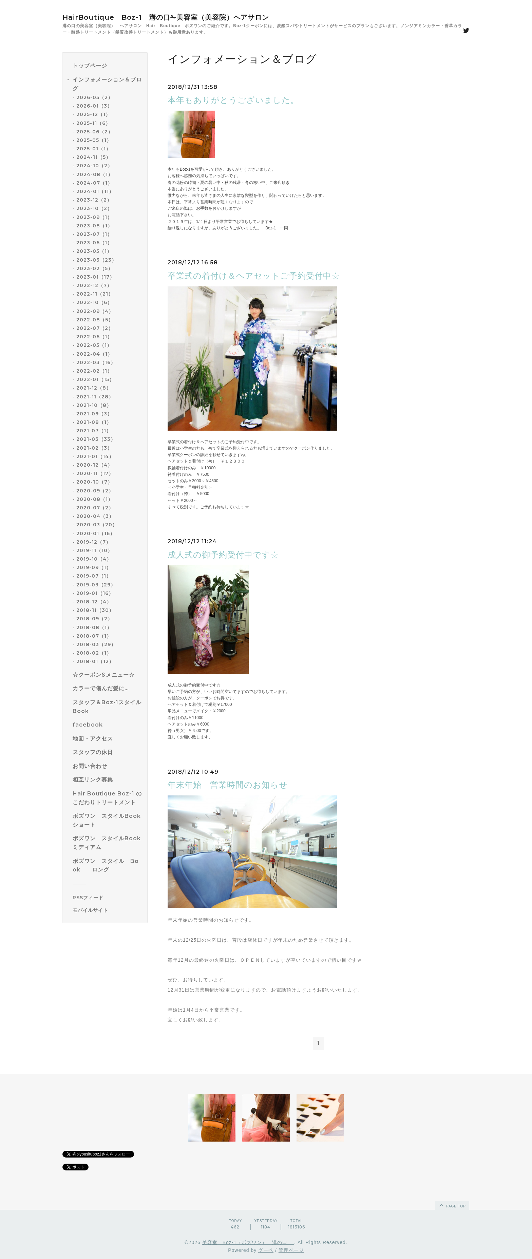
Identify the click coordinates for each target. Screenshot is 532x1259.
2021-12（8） (93, 388)
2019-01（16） (95, 593)
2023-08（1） (94, 226)
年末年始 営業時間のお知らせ (228, 785)
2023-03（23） (96, 260)
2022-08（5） (94, 320)
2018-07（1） (94, 636)
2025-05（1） (94, 140)
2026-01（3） (94, 106)
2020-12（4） (94, 465)
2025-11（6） (93, 123)
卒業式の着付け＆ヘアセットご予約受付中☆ (254, 276)
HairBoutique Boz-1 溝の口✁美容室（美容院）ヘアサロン (165, 17)
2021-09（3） (94, 414)
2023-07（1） (94, 234)
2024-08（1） (94, 174)
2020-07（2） (95, 508)
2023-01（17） (95, 277)
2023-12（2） (94, 200)
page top (452, 1205)
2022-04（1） (94, 354)
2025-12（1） (93, 114)
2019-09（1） (93, 567)
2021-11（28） (95, 397)
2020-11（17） (95, 473)
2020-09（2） (95, 491)
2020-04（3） (95, 516)
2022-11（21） (94, 294)
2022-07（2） (94, 328)
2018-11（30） (95, 610)
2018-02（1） (94, 653)
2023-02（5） (94, 268)
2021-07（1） (93, 431)
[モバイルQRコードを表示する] (107, 910)
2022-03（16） (96, 362)
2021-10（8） (94, 405)
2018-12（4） (94, 602)
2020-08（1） (94, 499)
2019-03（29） (96, 585)
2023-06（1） (94, 243)
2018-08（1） (94, 627)
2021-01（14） (95, 456)
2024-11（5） (93, 157)
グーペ (265, 1250)
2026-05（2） (94, 97)
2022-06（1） (94, 337)
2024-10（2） (94, 166)
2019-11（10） (94, 550)
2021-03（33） (96, 439)
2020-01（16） (95, 533)
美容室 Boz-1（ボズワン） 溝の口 (248, 1242)
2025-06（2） (94, 132)
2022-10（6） (94, 302)
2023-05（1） (94, 251)
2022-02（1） (94, 371)
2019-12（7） (93, 542)
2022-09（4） (95, 311)
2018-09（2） (94, 619)
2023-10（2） (94, 208)
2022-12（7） (94, 285)
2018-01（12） (95, 661)
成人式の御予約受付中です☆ (223, 555)
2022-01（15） (95, 379)
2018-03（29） (96, 644)
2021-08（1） (94, 422)
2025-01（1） (93, 149)
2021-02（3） (94, 448)
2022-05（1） (94, 345)
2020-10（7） (94, 482)
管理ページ (291, 1250)
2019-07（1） (93, 576)
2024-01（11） (95, 191)
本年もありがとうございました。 (233, 100)
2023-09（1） (94, 217)
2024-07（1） (94, 183)
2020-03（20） (96, 525)
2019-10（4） (94, 559)
